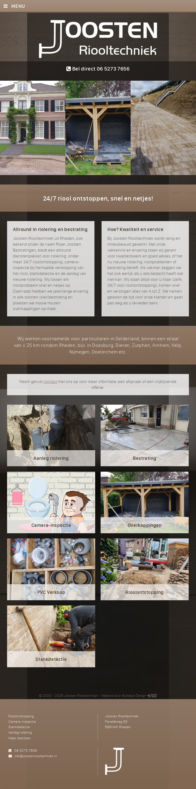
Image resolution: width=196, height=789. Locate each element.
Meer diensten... (21, 738)
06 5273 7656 (25, 750)
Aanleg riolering (20, 732)
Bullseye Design (134, 695)
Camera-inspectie (22, 721)
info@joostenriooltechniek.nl (35, 756)
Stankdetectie (19, 727)
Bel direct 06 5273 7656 (98, 68)
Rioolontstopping (21, 716)
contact (50, 381)
